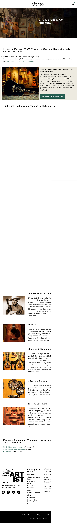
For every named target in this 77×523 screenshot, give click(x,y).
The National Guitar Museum (14, 449)
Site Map (32, 518)
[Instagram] (3, 492)
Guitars (64, 472)
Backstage (30, 475)
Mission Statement (34, 493)
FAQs (46, 477)
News (29, 490)
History (29, 495)
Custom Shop (66, 475)
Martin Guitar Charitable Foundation (32, 502)
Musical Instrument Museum (14, 447)
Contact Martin (49, 479)
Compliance (48, 489)
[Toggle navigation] (3, 4)
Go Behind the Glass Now (52, 96)
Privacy (39, 518)
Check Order (48, 491)
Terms (45, 518)
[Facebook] (8, 492)
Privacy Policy (51, 514)
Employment (31, 497)
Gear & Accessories (67, 482)
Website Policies (49, 486)
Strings (63, 480)
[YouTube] (18, 492)
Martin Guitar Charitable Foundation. (20, 61)
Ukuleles (64, 477)
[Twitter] (13, 492)
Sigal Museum (8, 451)
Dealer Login (65, 495)
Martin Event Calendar (31, 487)
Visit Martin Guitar (31, 482)
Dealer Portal (66, 497)
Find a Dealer (48, 475)
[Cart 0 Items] (72, 5)
